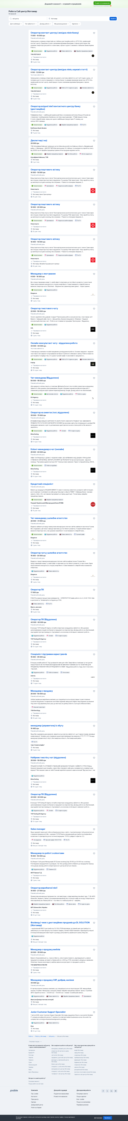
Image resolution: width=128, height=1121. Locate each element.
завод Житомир (78, 1052)
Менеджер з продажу (42, 691)
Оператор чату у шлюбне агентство (49, 553)
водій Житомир (78, 1050)
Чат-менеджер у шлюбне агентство (49, 518)
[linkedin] (111, 1091)
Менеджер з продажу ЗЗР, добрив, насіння (52, 980)
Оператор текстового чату (44, 308)
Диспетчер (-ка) (39, 140)
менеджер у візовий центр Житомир (61, 1048)
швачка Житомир (79, 1067)
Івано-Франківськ (33, 1072)
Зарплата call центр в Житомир (83, 1074)
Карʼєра (33, 1102)
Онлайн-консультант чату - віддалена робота (54, 343)
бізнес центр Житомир (57, 1064)
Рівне (30, 1069)
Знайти (113, 19)
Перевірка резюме (82, 1105)
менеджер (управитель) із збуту (47, 725)
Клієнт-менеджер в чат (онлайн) (47, 449)
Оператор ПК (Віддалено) (44, 619)
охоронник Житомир (80, 1065)
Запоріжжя (32, 1050)
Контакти (34, 1096)
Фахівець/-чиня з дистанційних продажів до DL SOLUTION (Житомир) (60, 924)
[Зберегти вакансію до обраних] (94, 33)
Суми (30, 1062)
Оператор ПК (37, 589)
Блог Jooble (80, 1099)
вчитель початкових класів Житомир (85, 1072)
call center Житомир (57, 1055)
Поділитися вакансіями (61, 1094)
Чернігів (31, 1057)
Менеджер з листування (43, 273)
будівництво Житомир (80, 1062)
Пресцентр (34, 1099)
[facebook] (103, 1091)
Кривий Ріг (31, 1052)
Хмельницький (33, 1065)
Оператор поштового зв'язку (45, 239)
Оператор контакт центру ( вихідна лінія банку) (55, 33)
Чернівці (31, 1067)
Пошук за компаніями (83, 1102)
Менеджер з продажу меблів (45, 949)
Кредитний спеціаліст (42, 484)
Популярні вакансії (34, 1081)
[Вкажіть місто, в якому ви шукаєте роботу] (66, 18)
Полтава (31, 1055)
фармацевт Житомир (80, 1060)
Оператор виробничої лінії (44, 888)
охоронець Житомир (80, 1055)
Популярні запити (82, 1094)
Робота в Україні (36, 1107)
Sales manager (38, 829)
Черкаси (31, 1060)
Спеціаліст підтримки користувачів (49, 654)
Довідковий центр (37, 1105)
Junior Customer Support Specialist (48, 1012)
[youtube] (115, 1091)
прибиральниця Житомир (81, 1057)
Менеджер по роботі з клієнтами (47, 853)
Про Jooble (34, 1094)
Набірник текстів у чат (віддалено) (48, 757)
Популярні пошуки (35, 1041)
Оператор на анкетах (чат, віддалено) (50, 412)
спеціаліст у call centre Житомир (60, 1066)
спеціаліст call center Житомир (60, 1071)
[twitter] (107, 1091)
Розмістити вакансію (102, 3)
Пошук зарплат (81, 1096)
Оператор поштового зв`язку (45, 169)
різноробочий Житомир (81, 1069)
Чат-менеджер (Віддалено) (45, 378)
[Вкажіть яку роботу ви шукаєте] (28, 18)
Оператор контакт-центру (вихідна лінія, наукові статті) (59, 69)
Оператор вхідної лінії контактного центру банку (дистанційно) (55, 107)
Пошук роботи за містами (36, 1083)
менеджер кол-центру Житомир (60, 1069)
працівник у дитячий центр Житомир (62, 1057)
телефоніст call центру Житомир (60, 1073)
